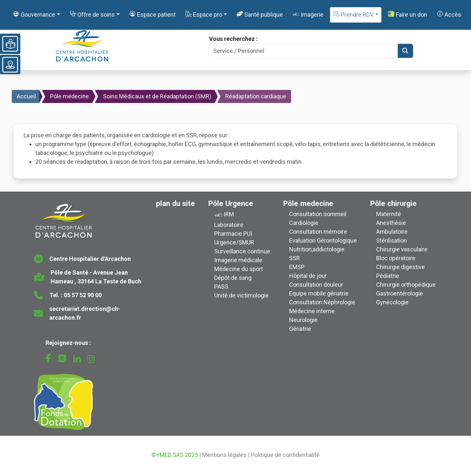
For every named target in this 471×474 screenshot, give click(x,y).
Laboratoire (228, 224)
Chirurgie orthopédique (406, 284)
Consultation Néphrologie (322, 302)
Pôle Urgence (230, 203)
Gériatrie (300, 328)
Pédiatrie (387, 275)
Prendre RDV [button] (353, 14)
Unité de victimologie (241, 295)
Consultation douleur (316, 284)
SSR (294, 258)
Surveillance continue (242, 251)
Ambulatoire (392, 231)
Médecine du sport (238, 268)
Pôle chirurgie (393, 203)
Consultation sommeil (317, 214)
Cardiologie (303, 222)
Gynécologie (392, 302)
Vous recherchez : (233, 38)
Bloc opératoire (395, 258)
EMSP (297, 266)
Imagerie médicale (238, 260)
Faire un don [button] (407, 14)
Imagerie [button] (307, 14)
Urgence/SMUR (234, 242)
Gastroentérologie (399, 293)
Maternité (388, 214)
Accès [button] (449, 14)
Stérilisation (391, 240)
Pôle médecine (69, 96)
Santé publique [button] (259, 14)
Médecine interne (312, 311)
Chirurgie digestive (400, 266)
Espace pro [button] (203, 14)
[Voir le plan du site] (10, 65)
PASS (221, 286)
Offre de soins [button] (92, 14)
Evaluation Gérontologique (323, 240)
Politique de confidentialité (285, 454)
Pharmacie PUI (233, 233)
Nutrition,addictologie (316, 249)
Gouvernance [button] (34, 14)
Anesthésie (391, 222)
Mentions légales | (226, 454)
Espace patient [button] (152, 14)
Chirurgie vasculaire (401, 249)
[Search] (303, 51)
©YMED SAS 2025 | (176, 454)
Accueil (26, 96)
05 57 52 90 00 (83, 295)
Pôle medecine (308, 203)
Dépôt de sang (233, 277)
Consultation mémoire (318, 231)
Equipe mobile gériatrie (318, 293)
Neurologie (303, 319)
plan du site (175, 203)
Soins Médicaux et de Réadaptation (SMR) (157, 96)
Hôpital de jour (308, 275)
